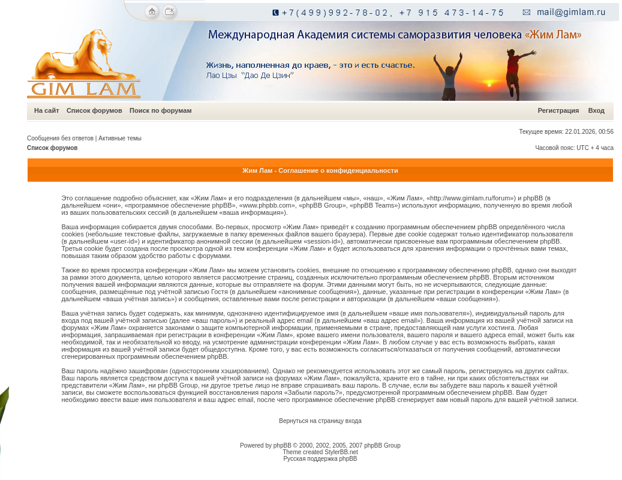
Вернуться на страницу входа (320, 421)
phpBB (283, 445)
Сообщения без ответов (60, 138)
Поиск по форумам (160, 110)
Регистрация (558, 110)
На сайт (46, 110)
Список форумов (94, 110)
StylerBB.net (341, 452)
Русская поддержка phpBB (320, 458)
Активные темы (120, 138)
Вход (596, 110)
